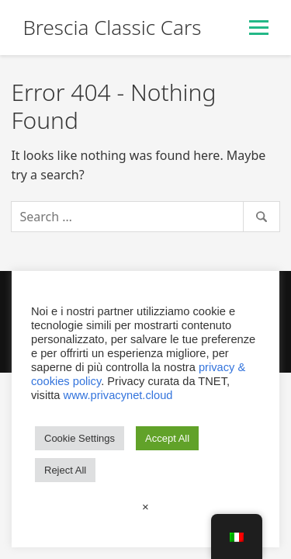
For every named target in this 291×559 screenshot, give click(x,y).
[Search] (145, 216)
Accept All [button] (167, 438)
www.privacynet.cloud (118, 395)
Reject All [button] (65, 470)
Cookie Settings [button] (79, 438)
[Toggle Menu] (258, 27)
